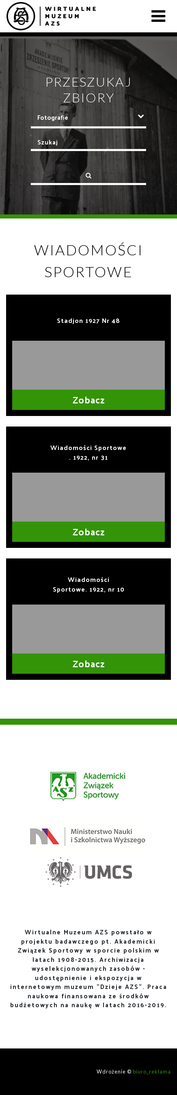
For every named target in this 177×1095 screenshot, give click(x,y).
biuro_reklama (152, 1071)
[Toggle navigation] (158, 16)
